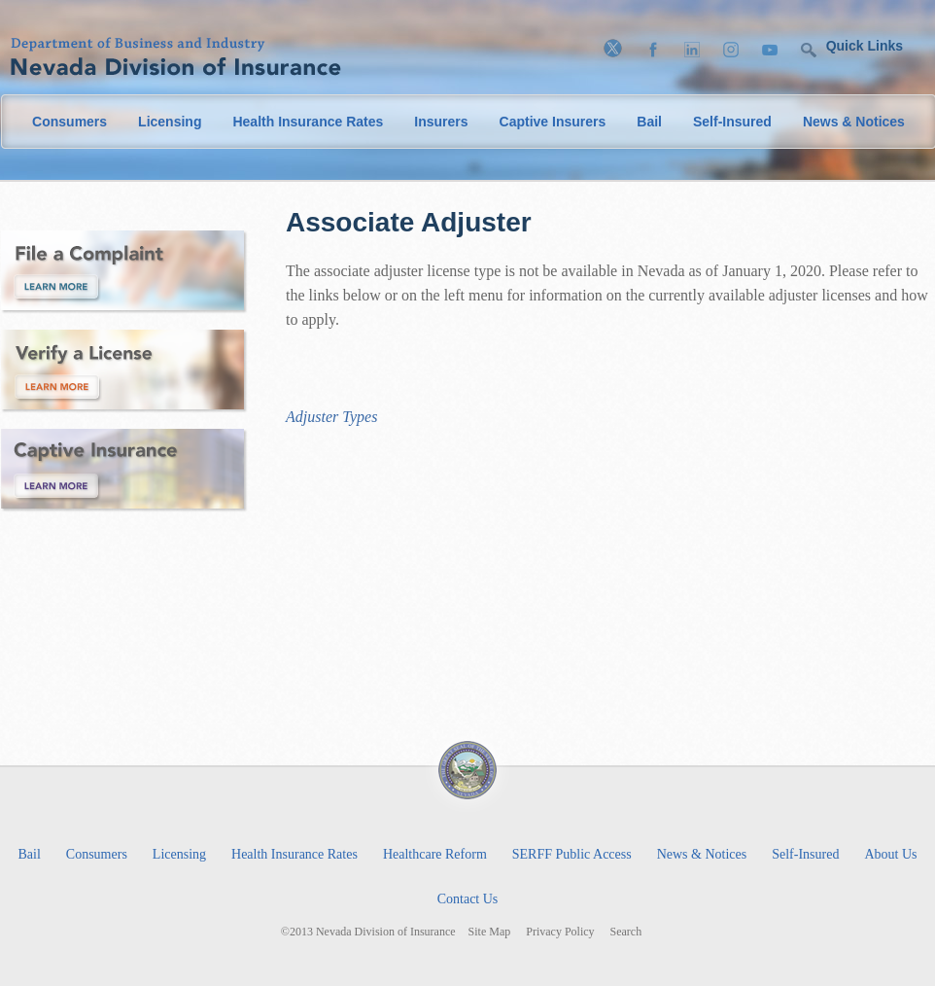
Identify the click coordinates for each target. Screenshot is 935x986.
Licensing (169, 121)
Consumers (69, 121)
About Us (890, 854)
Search (626, 932)
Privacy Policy (560, 932)
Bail (649, 121)
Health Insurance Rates (307, 121)
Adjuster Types (331, 416)
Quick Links (864, 45)
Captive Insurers (553, 121)
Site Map (489, 932)
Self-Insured (732, 121)
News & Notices (854, 121)
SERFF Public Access (572, 854)
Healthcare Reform (435, 854)
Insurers (441, 121)
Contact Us (468, 899)
